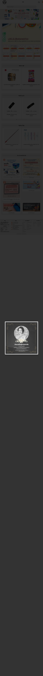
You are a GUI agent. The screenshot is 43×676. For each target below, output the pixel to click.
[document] (21, 338)
